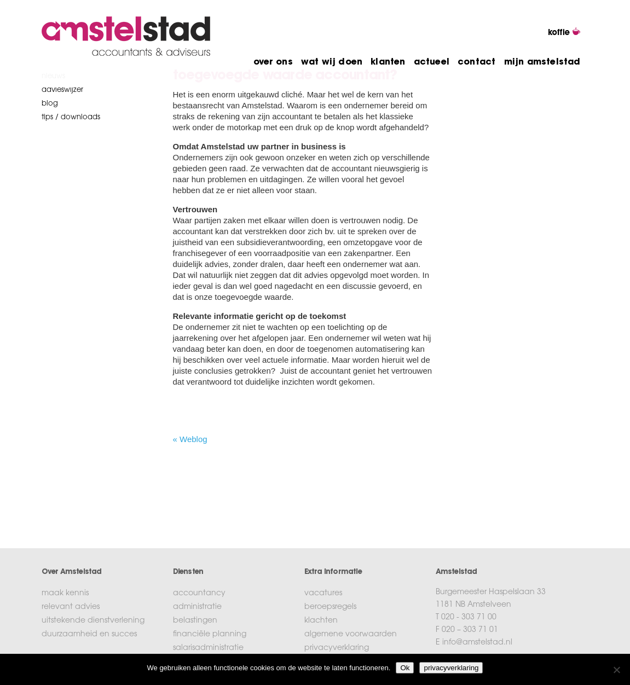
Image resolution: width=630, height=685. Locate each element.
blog (50, 103)
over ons (273, 62)
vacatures (323, 593)
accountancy (199, 593)
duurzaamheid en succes (89, 634)
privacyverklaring (336, 648)
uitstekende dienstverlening (93, 621)
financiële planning (209, 634)
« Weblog (190, 439)
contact (476, 62)
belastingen (195, 621)
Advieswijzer (62, 90)
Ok (404, 668)
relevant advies (71, 607)
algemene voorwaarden (350, 634)
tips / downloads (71, 117)
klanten (388, 62)
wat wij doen (331, 62)
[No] (616, 669)
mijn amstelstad (542, 62)
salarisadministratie (208, 648)
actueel (431, 62)
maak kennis (65, 593)
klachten (321, 621)
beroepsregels (330, 607)
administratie (197, 607)
